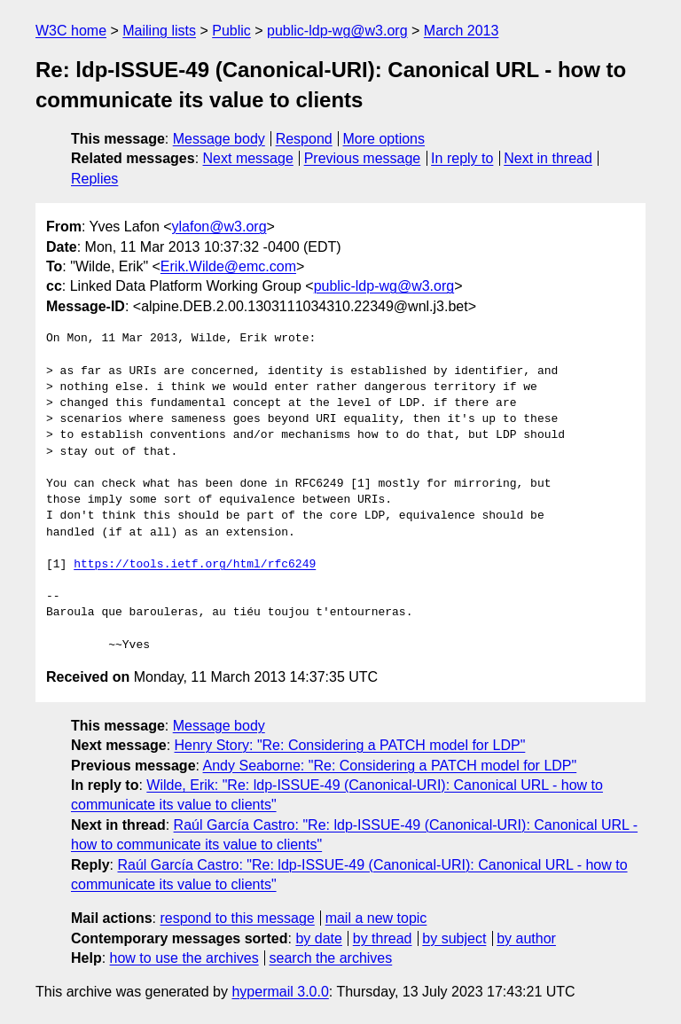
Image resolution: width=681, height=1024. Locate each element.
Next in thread (548, 158)
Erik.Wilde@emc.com (228, 266)
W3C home (70, 30)
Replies (94, 178)
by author (526, 938)
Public (231, 30)
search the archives (331, 957)
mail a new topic (376, 918)
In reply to (462, 158)
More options (384, 138)
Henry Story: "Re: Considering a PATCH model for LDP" (350, 745)
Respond (304, 138)
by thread (382, 938)
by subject (454, 938)
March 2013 (461, 30)
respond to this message (237, 918)
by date (318, 938)
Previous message (362, 158)
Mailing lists (159, 30)
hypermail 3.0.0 (279, 991)
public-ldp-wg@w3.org (337, 30)
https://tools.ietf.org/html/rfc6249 (195, 565)
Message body (219, 138)
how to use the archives (184, 957)
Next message (248, 158)
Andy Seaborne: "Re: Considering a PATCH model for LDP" (390, 765)
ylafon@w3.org (219, 226)
